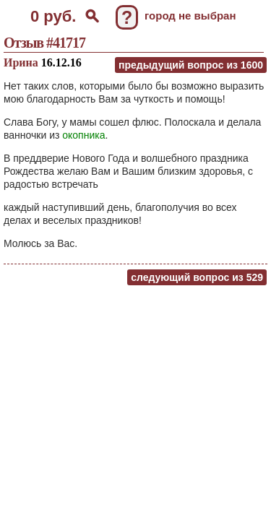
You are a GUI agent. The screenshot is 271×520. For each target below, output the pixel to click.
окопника (83, 135)
